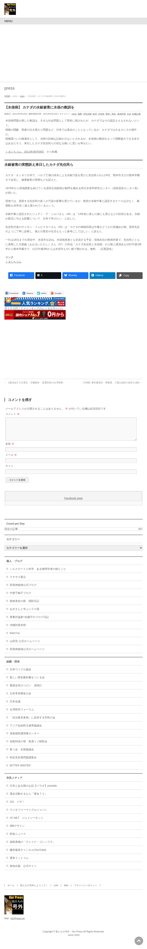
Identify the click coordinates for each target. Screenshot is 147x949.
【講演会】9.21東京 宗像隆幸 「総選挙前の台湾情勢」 (34, 382)
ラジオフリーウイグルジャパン (28, 814)
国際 (80, 114)
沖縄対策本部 (18, 629)
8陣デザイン (17, 830)
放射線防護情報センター (24, 737)
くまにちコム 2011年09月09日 (24, 151)
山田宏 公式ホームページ (25, 645)
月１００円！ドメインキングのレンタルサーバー (33, 308)
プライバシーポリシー (85, 890)
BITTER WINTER (20, 770)
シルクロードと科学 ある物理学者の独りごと (38, 573)
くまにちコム (13, 261)
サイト (9, 470)
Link (56, 890)
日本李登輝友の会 (20, 698)
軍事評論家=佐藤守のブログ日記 (29, 621)
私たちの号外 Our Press (69, 936)
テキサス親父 (18, 581)
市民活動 (87, 114)
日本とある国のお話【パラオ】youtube (33, 790)
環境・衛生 (110, 114)
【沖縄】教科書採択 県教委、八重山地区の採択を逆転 (112, 382)
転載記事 (136, 114)
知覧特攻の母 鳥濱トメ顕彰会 (28, 745)
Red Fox (15, 637)
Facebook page (73, 502)
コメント (12, 413)
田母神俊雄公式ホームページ (27, 653)
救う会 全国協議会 (22, 753)
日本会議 (15, 706)
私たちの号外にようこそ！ (34, 890)
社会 (129, 114)
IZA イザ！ (17, 806)
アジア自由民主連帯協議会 (26, 730)
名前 (9, 448)
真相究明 (121, 114)
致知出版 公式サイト (23, 870)
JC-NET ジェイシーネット (26, 822)
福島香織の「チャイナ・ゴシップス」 (32, 846)
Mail (66, 890)
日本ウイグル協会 (20, 673)
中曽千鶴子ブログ (20, 597)
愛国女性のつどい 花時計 (26, 690)
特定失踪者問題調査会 (23, 762)
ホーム (10, 890)
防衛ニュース (18, 838)
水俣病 (101, 114)
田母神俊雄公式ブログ (23, 589)
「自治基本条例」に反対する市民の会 (32, 722)
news (74, 114)
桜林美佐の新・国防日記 (24, 605)
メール (11, 459)
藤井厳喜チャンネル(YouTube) (28, 854)
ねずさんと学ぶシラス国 (24, 613)
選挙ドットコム (19, 862)
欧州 (95, 114)
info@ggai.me (18, 923)
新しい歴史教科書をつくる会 (27, 681)
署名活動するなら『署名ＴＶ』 (28, 798)
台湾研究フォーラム (22, 714)
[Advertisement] (73, 53)
